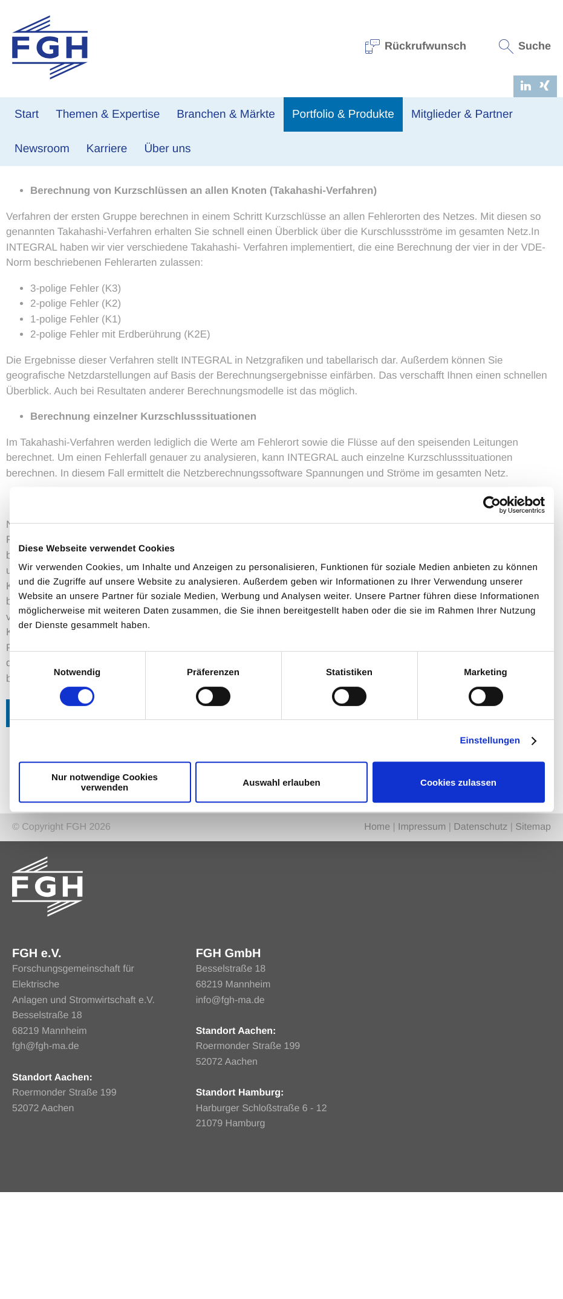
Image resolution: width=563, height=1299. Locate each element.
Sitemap (533, 934)
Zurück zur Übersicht (86, 819)
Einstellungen (490, 741)
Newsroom (42, 149)
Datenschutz (480, 934)
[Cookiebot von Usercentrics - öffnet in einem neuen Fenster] (492, 505)
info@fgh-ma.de (230, 1107)
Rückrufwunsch (416, 46)
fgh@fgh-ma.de (45, 1154)
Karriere (107, 149)
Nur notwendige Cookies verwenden (104, 782)
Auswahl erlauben (281, 782)
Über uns (167, 149)
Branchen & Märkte (226, 114)
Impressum (422, 934)
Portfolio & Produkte (343, 114)
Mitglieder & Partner (462, 114)
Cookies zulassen (458, 782)
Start (27, 114)
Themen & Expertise (108, 114)
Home (17, 207)
